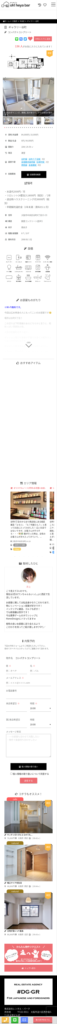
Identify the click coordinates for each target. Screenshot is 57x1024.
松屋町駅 (40, 161)
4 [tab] (28, 556)
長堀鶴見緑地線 (28, 161)
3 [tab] (24, 556)
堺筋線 (24, 165)
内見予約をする (43, 1019)
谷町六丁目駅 (35, 158)
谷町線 (24, 158)
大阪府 (14, 21)
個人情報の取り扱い (28, 766)
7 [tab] (42, 556)
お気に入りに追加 (42, 38)
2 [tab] (19, 556)
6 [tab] (37, 556)
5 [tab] (33, 556)
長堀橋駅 (33, 165)
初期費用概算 (34, 174)
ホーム (6, 21)
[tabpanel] (28, 518)
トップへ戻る (29, 968)
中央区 (22, 21)
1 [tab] (14, 556)
